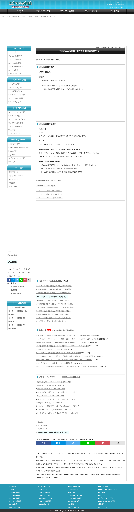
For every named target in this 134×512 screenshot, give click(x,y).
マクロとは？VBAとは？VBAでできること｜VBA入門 (58, 413)
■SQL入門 (101, 495)
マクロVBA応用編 (67, 11)
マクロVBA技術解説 (15, 123)
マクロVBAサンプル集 (16, 119)
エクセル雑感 (13, 70)
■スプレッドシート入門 (105, 498)
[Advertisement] (67, 32)
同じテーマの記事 (17, 287)
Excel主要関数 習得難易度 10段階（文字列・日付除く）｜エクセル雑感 (62, 346)
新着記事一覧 (13, 172)
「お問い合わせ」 (98, 453)
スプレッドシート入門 (16, 158)
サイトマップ (13, 179)
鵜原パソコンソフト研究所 (77, 510)
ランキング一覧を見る (71, 377)
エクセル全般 (42, 425)
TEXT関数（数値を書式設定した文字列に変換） (53, 293)
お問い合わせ (13, 186)
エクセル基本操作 (15, 56)
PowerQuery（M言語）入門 (18, 148)
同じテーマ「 (44, 281)
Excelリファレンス (15, 74)
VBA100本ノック (14, 102)
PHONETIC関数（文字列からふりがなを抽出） (53, 318)
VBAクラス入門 (14, 116)
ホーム (40, 421)
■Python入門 (102, 492)
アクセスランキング (47, 377)
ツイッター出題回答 (15, 67)
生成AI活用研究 (14, 144)
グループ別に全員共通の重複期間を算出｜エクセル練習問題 (58, 353)
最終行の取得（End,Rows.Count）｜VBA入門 (54, 382)
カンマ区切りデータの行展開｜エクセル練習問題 (54, 363)
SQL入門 (11, 155)
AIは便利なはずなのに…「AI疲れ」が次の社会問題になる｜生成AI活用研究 (64, 360)
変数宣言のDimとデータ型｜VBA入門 (51, 388)
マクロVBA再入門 (15, 88)
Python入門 (12, 151)
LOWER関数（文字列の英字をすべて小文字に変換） (55, 307)
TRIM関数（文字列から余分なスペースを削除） (53, 300)
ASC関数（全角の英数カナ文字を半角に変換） (53, 311)
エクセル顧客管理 (15, 126)
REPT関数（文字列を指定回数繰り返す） (51, 321)
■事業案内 (101, 504)
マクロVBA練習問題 (15, 98)
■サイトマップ (102, 507)
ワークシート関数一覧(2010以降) (16, 326)
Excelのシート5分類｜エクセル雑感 (49, 349)
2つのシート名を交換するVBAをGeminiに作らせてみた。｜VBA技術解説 (63, 335)
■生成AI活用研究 (103, 486)
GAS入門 (11, 162)
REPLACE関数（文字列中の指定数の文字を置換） (54, 289)
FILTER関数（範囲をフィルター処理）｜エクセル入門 (57, 392)
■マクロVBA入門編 (44, 486)
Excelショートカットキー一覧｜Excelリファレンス (56, 399)
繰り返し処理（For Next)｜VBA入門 (50, 395)
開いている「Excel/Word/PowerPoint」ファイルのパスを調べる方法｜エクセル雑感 (67, 366)
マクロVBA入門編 (43, 11)
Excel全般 (19, 11)
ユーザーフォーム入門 (16, 112)
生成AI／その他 (91, 11)
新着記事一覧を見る (65, 330)
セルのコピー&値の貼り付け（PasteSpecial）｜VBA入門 (58, 406)
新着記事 (45, 330)
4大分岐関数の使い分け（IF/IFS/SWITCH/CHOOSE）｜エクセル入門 (61, 342)
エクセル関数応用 (15, 59)
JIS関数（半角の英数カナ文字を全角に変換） (52, 314)
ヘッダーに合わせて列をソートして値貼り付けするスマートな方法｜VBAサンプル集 (67, 339)
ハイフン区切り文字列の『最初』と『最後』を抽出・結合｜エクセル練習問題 (64, 356)
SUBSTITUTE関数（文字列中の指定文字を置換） (54, 286)
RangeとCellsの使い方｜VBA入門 (49, 402)
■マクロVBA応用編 (74, 486)
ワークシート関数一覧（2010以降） (49, 198)
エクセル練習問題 (15, 63)
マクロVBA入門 (14, 84)
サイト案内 (114, 11)
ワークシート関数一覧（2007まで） (49, 194)
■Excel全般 (12, 486)
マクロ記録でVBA (15, 91)
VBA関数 (11, 130)
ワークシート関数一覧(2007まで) (16, 319)
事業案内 (11, 183)
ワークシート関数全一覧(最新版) (17, 312)
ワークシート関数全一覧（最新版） (49, 191)
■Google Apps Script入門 (106, 501)
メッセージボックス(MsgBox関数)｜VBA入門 (54, 409)
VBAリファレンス (15, 134)
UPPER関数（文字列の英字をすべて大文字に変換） (55, 304)
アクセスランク (16, 294)
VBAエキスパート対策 (16, 95)
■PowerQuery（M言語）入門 (107, 489)
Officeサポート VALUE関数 (46, 186)
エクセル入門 (55, 281)
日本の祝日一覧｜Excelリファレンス (50, 385)
